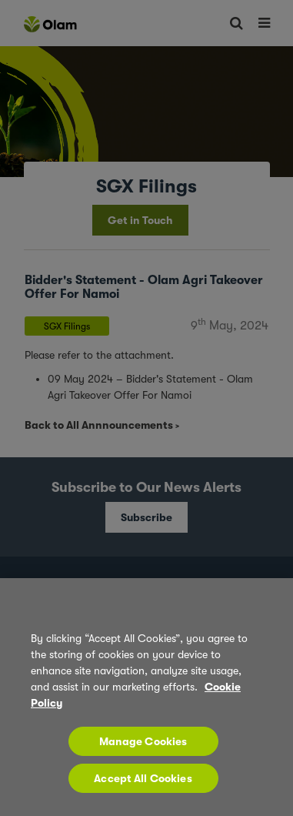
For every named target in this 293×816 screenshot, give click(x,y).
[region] (146, 697)
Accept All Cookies (143, 778)
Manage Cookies (143, 741)
